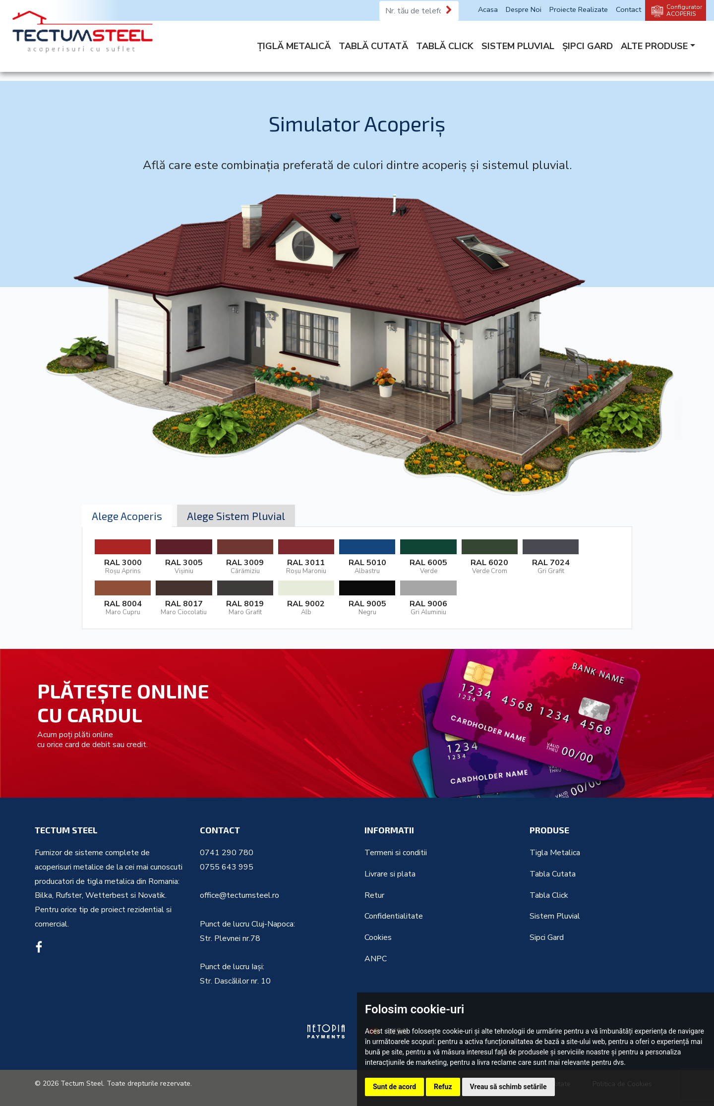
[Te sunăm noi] (449, 9)
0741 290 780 (226, 852)
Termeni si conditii (395, 852)
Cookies (378, 937)
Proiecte (578, 9)
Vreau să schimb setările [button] (508, 1087)
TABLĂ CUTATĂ (373, 46)
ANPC (375, 958)
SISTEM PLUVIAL (517, 46)
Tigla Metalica (555, 852)
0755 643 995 (226, 867)
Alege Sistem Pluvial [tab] (236, 516)
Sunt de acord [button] (394, 1087)
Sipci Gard (547, 937)
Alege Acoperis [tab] (127, 516)
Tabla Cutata (553, 874)
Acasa (488, 9)
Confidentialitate (393, 916)
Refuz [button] (443, 1087)
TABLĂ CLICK (445, 46)
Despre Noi (523, 9)
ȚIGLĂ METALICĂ (294, 46)
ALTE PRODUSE (654, 46)
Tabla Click (549, 895)
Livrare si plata (390, 874)
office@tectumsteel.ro (239, 895)
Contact (628, 9)
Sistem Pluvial (555, 916)
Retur (374, 895)
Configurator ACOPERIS (684, 10)
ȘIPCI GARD (587, 46)
